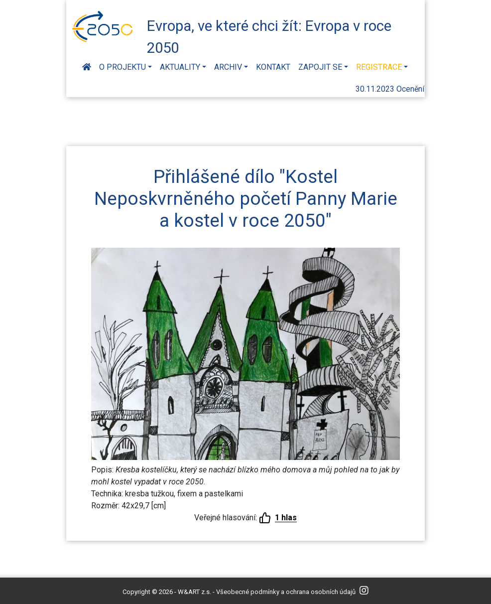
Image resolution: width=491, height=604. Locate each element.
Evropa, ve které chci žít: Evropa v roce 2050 (269, 35)
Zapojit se (320, 67)
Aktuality (180, 67)
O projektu (122, 67)
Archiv (228, 67)
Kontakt (273, 67)
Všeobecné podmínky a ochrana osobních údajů (286, 592)
